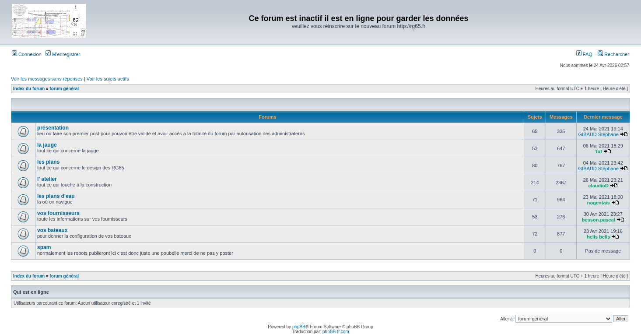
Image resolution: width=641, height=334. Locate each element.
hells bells (598, 236)
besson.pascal (598, 219)
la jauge (47, 145)
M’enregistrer (63, 54)
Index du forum (29, 88)
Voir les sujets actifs (108, 78)
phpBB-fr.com (335, 331)
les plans (48, 162)
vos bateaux (52, 230)
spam (44, 247)
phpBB (298, 326)
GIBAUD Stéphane (598, 134)
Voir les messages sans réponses (47, 78)
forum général (64, 88)
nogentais (598, 202)
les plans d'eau (56, 196)
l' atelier (47, 179)
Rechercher (613, 54)
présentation (53, 128)
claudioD (598, 185)
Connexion (27, 54)
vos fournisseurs (58, 213)
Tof (598, 151)
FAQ (584, 54)
